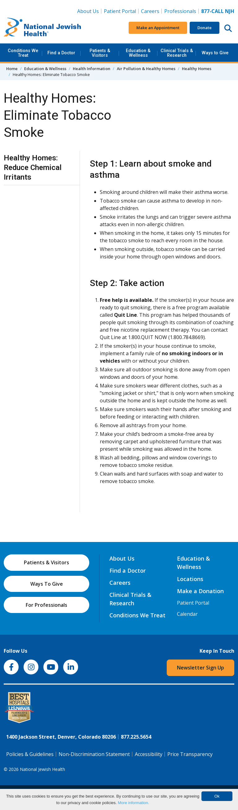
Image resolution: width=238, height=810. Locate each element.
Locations (190, 579)
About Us (88, 11)
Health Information (91, 68)
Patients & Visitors (100, 53)
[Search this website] (228, 28)
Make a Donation (200, 591)
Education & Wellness (138, 53)
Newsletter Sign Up (200, 667)
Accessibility (148, 754)
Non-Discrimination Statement (94, 754)
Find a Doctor (61, 53)
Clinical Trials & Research (177, 53)
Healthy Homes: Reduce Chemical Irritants (33, 167)
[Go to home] (42, 27)
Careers (151, 11)
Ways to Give (215, 53)
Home (12, 68)
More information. (133, 802)
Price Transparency (190, 754)
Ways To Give (46, 583)
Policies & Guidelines (30, 754)
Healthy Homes (196, 68)
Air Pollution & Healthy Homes (146, 68)
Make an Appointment (157, 27)
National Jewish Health (42, 769)
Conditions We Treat (23, 53)
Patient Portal (120, 11)
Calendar (187, 614)
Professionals (180, 11)
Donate (204, 27)
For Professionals (46, 605)
